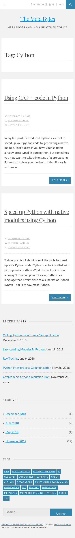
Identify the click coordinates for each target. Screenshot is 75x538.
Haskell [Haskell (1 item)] (34, 488)
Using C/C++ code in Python (36, 97)
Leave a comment (19, 125)
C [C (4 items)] (59, 471)
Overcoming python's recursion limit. (26, 377)
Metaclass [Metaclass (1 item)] (10, 493)
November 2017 (15, 441)
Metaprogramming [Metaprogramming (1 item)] (32, 493)
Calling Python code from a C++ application (31, 335)
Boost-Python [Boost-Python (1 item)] (21, 471)
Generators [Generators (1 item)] (11, 488)
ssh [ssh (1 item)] (6, 498)
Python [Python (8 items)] (51, 493)
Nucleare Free (62, 525)
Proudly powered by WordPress (22, 525)
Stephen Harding (18, 121)
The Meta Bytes (37, 18)
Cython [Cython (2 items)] (9, 482)
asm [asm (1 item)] (6, 471)
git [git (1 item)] (24, 488)
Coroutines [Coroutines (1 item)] (26, 477)
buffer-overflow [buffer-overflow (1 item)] (44, 471)
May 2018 (11, 432)
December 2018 (15, 413)
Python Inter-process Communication (27, 367)
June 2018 (12, 423)
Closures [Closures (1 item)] (10, 477)
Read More (60, 180)
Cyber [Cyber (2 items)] (54, 477)
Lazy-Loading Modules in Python (24, 349)
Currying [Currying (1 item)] (42, 477)
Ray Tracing (10, 358)
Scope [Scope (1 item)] (63, 493)
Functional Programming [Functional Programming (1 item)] (51, 482)
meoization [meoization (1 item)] (49, 488)
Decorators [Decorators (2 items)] (24, 482)
